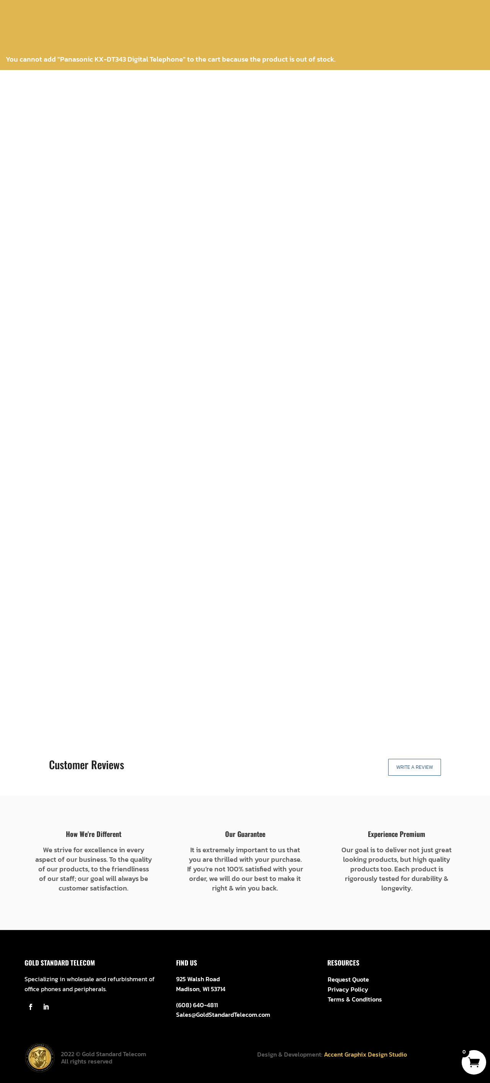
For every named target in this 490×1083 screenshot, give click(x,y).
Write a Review (414, 767)
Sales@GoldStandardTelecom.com (223, 1014)
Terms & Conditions (355, 999)
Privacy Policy (348, 989)
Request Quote (348, 979)
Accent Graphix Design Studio (365, 1054)
